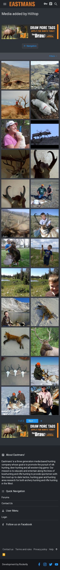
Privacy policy (40, 549)
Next (32, 421)
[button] (5, 4)
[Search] (55, 4)
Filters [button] (52, 56)
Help (51, 549)
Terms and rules (23, 549)
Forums (5, 497)
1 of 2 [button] (21, 421)
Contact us (8, 549)
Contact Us (7, 503)
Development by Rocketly (15, 564)
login (4, 517)
